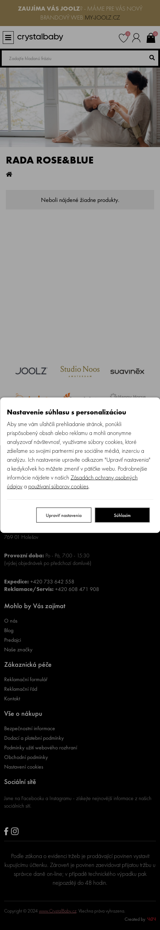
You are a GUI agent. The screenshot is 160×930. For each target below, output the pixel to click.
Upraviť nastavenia (64, 515)
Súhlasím (122, 515)
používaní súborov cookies (58, 486)
